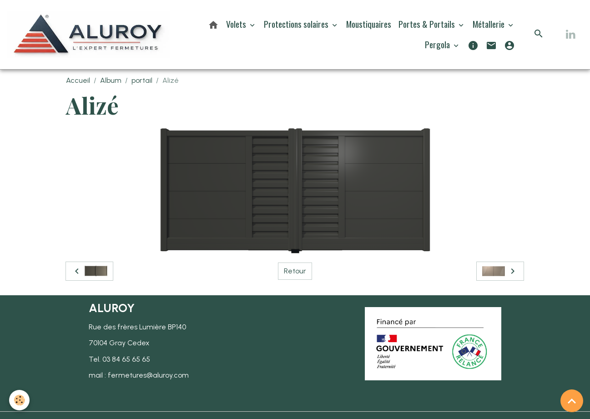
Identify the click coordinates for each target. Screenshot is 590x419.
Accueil (78, 80)
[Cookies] (19, 400)
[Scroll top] (571, 400)
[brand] (88, 34)
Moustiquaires (368, 23)
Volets (237, 23)
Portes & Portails (427, 23)
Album (110, 80)
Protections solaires (297, 23)
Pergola (438, 44)
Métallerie (489, 23)
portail (141, 80)
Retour (295, 271)
